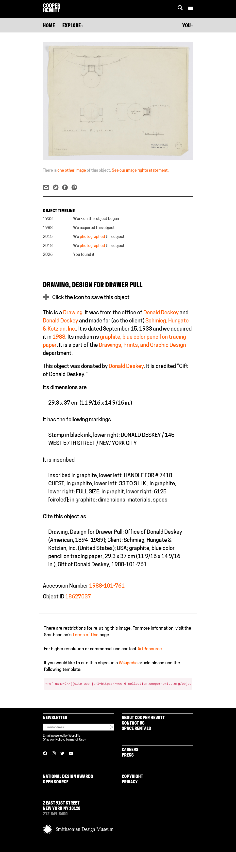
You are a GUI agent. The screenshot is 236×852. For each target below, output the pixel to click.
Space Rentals (136, 729)
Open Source (55, 782)
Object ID (53, 597)
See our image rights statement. (140, 171)
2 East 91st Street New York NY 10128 (61, 806)
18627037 (78, 597)
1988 (58, 337)
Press (128, 755)
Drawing (73, 313)
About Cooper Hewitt (143, 718)
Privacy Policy (54, 739)
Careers (130, 750)
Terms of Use (85, 635)
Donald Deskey (161, 313)
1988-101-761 (107, 586)
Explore (72, 26)
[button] (190, 8)
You (187, 26)
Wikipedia (128, 663)
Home (49, 26)
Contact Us (133, 723)
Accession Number (65, 586)
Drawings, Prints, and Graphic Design (142, 345)
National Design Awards (68, 777)
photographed (92, 237)
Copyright (132, 777)
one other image (71, 171)
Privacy (130, 782)
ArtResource (149, 649)
